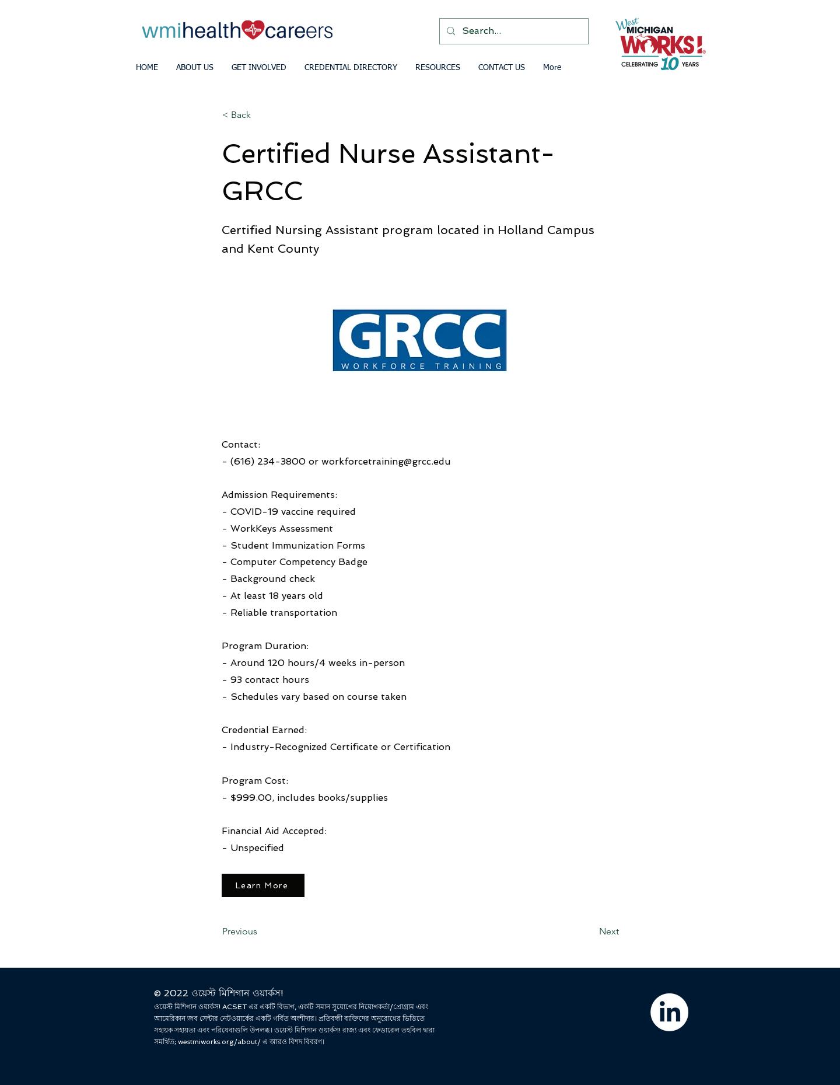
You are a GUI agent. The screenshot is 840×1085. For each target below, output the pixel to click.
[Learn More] (263, 885)
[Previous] (260, 931)
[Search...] (513, 31)
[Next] (590, 931)
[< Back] (260, 115)
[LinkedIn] (669, 1012)
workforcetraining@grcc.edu (386, 461)
